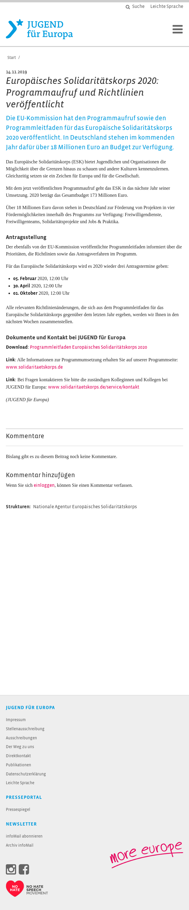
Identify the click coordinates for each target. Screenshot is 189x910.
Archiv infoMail (19, 846)
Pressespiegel (18, 810)
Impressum (16, 720)
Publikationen (18, 765)
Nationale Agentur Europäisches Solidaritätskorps (85, 507)
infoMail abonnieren (24, 836)
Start (11, 58)
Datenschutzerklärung (26, 774)
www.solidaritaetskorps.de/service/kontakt (93, 387)
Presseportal (24, 797)
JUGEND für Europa (30, 708)
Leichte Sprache (20, 783)
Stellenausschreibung (25, 729)
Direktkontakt (18, 756)
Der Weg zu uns (20, 747)
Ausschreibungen (21, 738)
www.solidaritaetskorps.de (34, 367)
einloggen (44, 485)
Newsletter (21, 824)
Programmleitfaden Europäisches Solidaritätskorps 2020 (88, 347)
